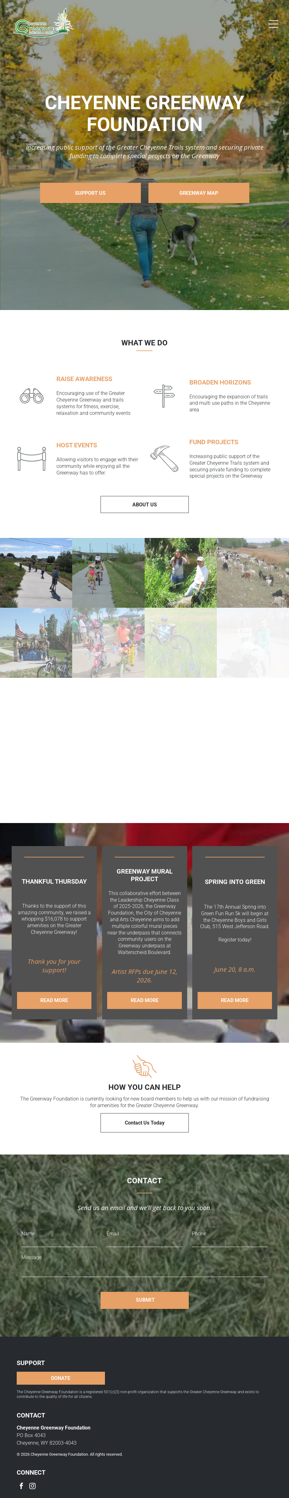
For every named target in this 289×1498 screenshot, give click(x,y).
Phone (199, 1223)
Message (31, 1247)
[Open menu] (273, 24)
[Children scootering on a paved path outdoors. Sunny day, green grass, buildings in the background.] (36, 570)
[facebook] (21, 1476)
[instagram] (32, 1476)
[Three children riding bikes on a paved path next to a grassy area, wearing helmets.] (108, 570)
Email (113, 1223)
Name (28, 1223)
